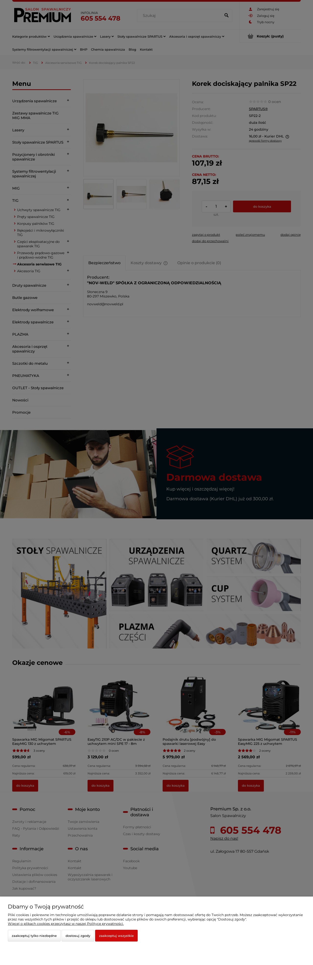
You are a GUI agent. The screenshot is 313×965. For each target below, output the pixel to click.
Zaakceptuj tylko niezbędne (34, 936)
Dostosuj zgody (78, 936)
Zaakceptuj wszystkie (116, 936)
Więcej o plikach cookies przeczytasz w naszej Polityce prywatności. (66, 923)
